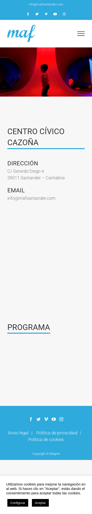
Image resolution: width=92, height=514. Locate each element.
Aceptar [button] (40, 503)
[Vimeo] (46, 419)
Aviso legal (18, 432)
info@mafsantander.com (46, 4)
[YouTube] (54, 419)
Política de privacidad (56, 432)
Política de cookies (46, 439)
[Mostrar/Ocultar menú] (81, 33)
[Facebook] (31, 419)
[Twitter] (38, 419)
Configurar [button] (17, 503)
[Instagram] (61, 419)
